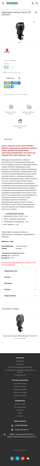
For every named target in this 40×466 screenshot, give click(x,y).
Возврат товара (20, 395)
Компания (20, 358)
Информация (20, 401)
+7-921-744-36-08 (21, 425)
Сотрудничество (20, 375)
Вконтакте (12, 458)
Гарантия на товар (20, 392)
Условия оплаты (20, 387)
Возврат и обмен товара (10, 113)
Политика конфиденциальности (20, 367)
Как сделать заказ (20, 384)
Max (28, 458)
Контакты (20, 364)
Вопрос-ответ (20, 404)
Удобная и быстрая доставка (28, 113)
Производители (20, 407)
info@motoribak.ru (22, 430)
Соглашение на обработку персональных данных (20, 371)
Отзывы (20, 416)
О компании (20, 410)
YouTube (23, 458)
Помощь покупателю (20, 380)
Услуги (20, 413)
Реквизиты (20, 361)
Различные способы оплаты (19, 126)
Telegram (17, 458)
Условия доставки (20, 390)
